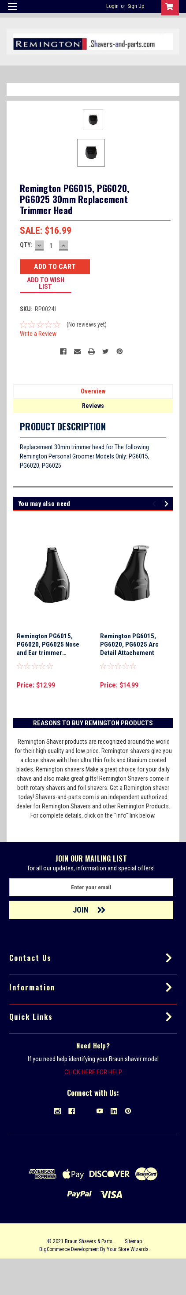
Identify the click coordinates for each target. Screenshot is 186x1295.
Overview (93, 427)
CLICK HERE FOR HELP (93, 1108)
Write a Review (38, 369)
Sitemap (133, 1277)
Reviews (93, 441)
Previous (155, 540)
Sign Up (135, 6)
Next (167, 540)
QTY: (26, 280)
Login (112, 6)
